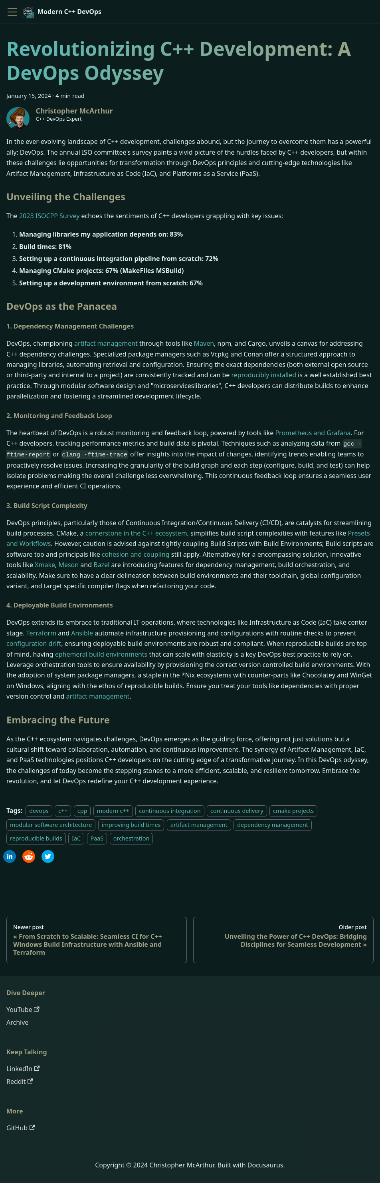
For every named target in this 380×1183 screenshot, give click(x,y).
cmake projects (293, 811)
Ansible (82, 633)
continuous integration (169, 811)
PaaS (97, 838)
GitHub (20, 1127)
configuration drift (33, 643)
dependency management (272, 824)
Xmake (45, 564)
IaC (76, 838)
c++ (62, 811)
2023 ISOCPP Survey (49, 215)
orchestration (131, 838)
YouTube (23, 1009)
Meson (68, 564)
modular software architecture (51, 824)
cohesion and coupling (136, 554)
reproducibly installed (264, 374)
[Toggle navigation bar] (12, 12)
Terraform (41, 633)
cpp (82, 811)
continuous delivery (236, 811)
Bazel (101, 564)
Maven (204, 343)
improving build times (131, 824)
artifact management (106, 343)
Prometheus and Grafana (312, 432)
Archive (17, 1022)
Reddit (19, 1081)
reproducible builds (36, 838)
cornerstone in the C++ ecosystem (136, 533)
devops (38, 811)
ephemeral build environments (101, 654)
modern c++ (113, 811)
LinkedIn (23, 1068)
